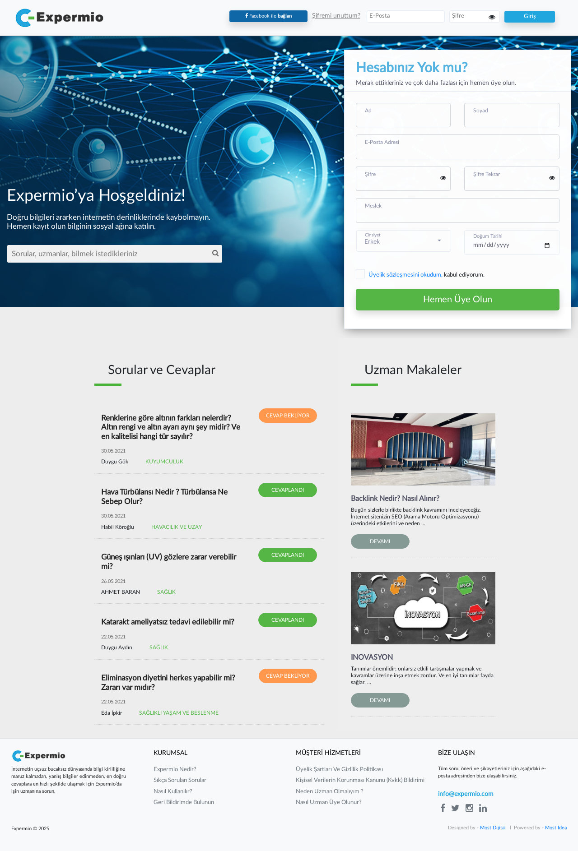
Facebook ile (268, 16)
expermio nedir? (175, 769)
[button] (404, 241)
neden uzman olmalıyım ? (330, 792)
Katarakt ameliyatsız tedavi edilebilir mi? (167, 622)
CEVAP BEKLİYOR (288, 415)
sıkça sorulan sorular (180, 780)
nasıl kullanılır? (173, 792)
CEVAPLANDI (287, 490)
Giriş (530, 16)
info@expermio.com (466, 794)
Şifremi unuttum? (336, 16)
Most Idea (556, 827)
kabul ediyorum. (420, 275)
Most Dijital (493, 827)
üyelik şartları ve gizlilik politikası (339, 769)
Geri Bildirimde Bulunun (184, 802)
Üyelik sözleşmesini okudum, (406, 275)
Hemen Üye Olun (457, 299)
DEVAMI (380, 541)
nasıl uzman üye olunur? (329, 802)
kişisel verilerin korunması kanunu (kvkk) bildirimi (360, 780)
